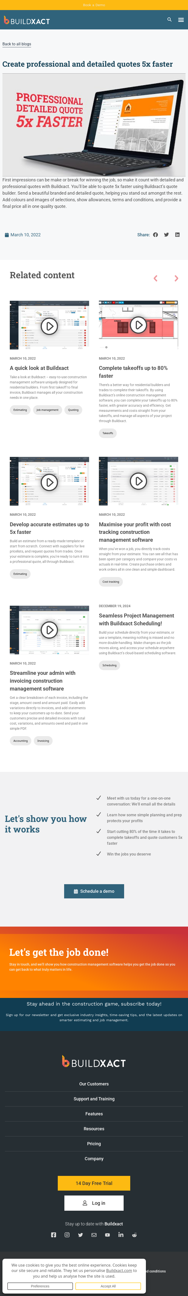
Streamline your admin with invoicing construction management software (42, 681)
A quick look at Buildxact (39, 368)
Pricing (94, 1143)
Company (131, 1157)
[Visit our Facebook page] (53, 1235)
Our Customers (128, 1083)
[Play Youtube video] (94, 124)
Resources (131, 1127)
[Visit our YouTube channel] (107, 1236)
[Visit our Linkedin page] (120, 1235)
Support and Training (126, 1098)
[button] (181, 20)
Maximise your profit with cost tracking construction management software (135, 532)
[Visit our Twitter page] (80, 1236)
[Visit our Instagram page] (67, 1235)
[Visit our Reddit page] (134, 1236)
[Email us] (94, 1236)
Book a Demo (94, 5)
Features (131, 1112)
